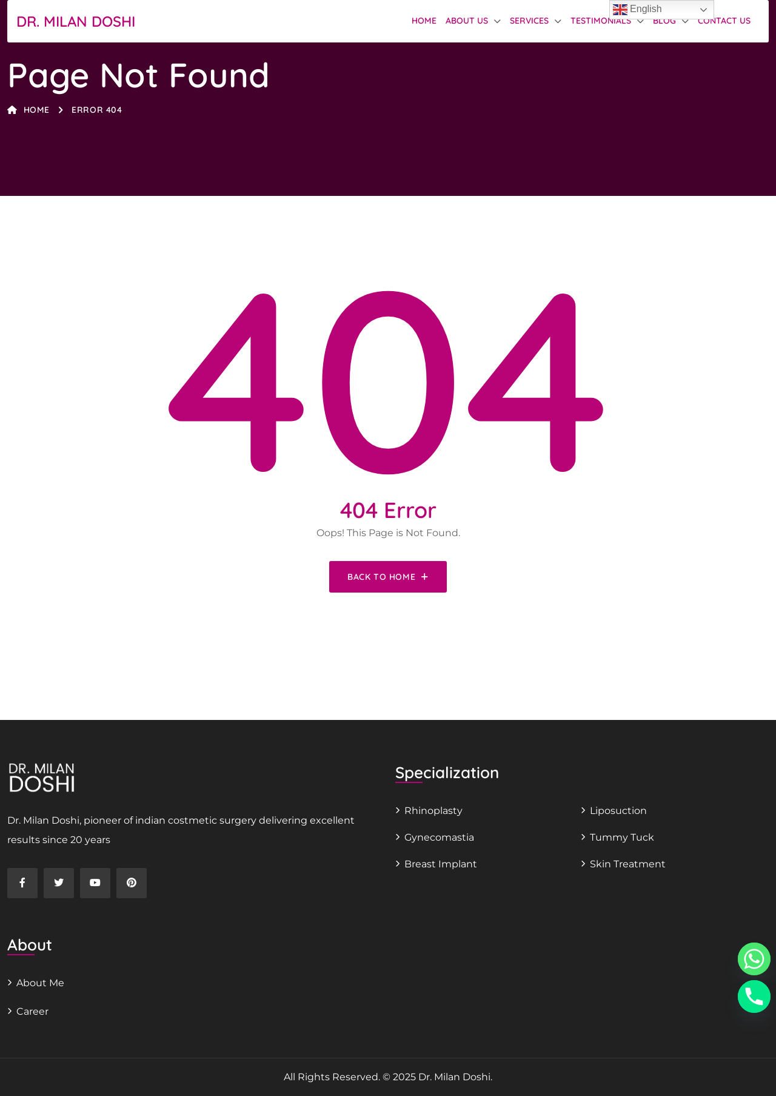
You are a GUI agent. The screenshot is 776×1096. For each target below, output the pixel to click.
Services (529, 20)
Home (424, 20)
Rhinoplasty (433, 810)
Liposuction (618, 810)
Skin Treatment (628, 864)
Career (32, 1011)
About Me (40, 983)
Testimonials (600, 20)
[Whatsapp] (754, 959)
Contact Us (724, 20)
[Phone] (754, 996)
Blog (664, 20)
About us (467, 20)
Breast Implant (440, 864)
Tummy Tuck (622, 837)
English (637, 9)
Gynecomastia (439, 837)
